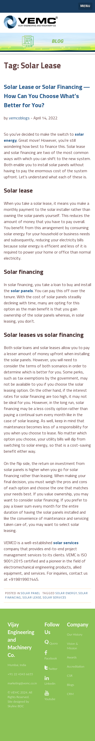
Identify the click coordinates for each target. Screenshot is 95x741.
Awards (72, 657)
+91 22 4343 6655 (20, 674)
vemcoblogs (19, 118)
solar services (66, 543)
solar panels (22, 291)
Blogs (70, 685)
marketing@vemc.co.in (22, 683)
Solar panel (30, 593)
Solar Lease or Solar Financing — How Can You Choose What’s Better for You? (47, 96)
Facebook (51, 658)
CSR (69, 675)
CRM (70, 694)
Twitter (52, 669)
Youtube (50, 699)
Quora (53, 643)
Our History (74, 634)
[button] (85, 6)
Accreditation (75, 666)
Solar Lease (32, 597)
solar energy (66, 593)
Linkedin (50, 683)
